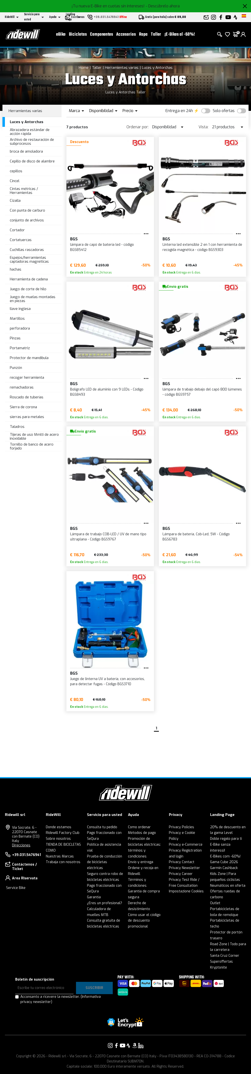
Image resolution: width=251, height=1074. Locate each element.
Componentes (101, 34)
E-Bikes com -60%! (225, 856)
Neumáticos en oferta (227, 885)
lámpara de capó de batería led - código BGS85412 (102, 247)
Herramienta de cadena (29, 279)
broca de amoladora (26, 151)
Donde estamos (58, 827)
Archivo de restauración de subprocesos (32, 141)
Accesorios (126, 34)
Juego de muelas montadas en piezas (32, 299)
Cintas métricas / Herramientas (24, 190)
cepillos (16, 171)
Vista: (203, 127)
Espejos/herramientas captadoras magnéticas (29, 259)
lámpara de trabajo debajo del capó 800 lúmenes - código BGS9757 (202, 392)
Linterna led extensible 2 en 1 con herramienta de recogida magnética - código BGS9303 (202, 247)
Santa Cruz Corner (224, 955)
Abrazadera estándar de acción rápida (30, 131)
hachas (15, 269)
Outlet (215, 903)
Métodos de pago (142, 832)
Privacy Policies (181, 827)
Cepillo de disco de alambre (32, 161)
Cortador (17, 230)
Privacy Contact (181, 862)
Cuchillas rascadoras (27, 249)
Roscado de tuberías (26, 397)
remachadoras (22, 387)
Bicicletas (78, 34)
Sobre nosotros (58, 838)
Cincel (14, 180)
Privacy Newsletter (184, 868)
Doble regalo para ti (226, 838)
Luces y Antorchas (157, 67)
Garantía (94, 897)
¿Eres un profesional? (104, 903)
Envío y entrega (140, 862)
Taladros (17, 426)
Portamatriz (20, 348)
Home (83, 67)
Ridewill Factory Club (62, 832)
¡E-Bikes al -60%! (179, 34)
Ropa (143, 34)
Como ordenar (139, 827)
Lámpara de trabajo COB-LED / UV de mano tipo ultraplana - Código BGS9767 (108, 537)
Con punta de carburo (27, 210)
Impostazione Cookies (186, 891)
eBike (60, 34)
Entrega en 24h (179, 110)
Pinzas (15, 338)
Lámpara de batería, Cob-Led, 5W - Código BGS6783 (196, 537)
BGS (74, 239)
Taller (156, 34)
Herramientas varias (121, 67)
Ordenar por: (137, 127)
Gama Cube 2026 (224, 862)
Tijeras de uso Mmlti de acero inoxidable (34, 436)
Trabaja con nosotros (63, 862)
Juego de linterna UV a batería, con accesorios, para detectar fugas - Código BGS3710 (107, 681)
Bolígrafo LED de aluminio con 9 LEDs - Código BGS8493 (106, 392)
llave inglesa (20, 308)
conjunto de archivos (27, 220)
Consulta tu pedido (102, 827)
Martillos (17, 318)
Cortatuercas (21, 239)
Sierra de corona (23, 407)
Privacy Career (181, 873)
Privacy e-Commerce (185, 844)
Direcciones (21, 845)
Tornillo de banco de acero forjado (31, 446)
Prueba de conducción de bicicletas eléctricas (104, 862)
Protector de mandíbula (29, 357)
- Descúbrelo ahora (163, 6)
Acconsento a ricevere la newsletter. (60, 999)
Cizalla (15, 200)
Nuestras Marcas (60, 856)
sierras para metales (27, 416)
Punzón (16, 367)
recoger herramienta (27, 377)
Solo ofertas (224, 110)
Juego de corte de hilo (28, 289)
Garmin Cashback (224, 868)
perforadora (20, 328)
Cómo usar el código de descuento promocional (144, 921)
